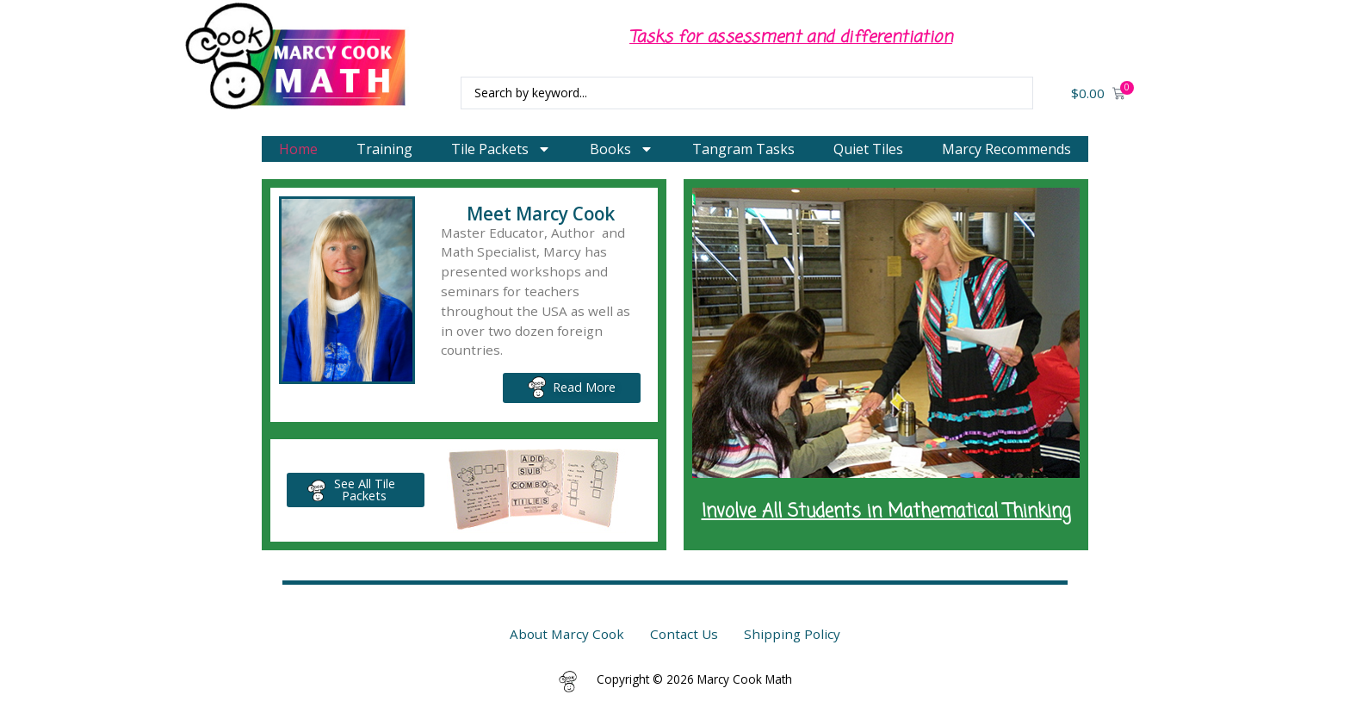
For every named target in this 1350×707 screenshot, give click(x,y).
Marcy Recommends (1006, 149)
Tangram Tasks (743, 149)
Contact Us (684, 633)
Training (384, 149)
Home (298, 149)
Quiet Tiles (868, 149)
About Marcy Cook (567, 633)
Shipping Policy (792, 633)
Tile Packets (501, 149)
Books (621, 149)
